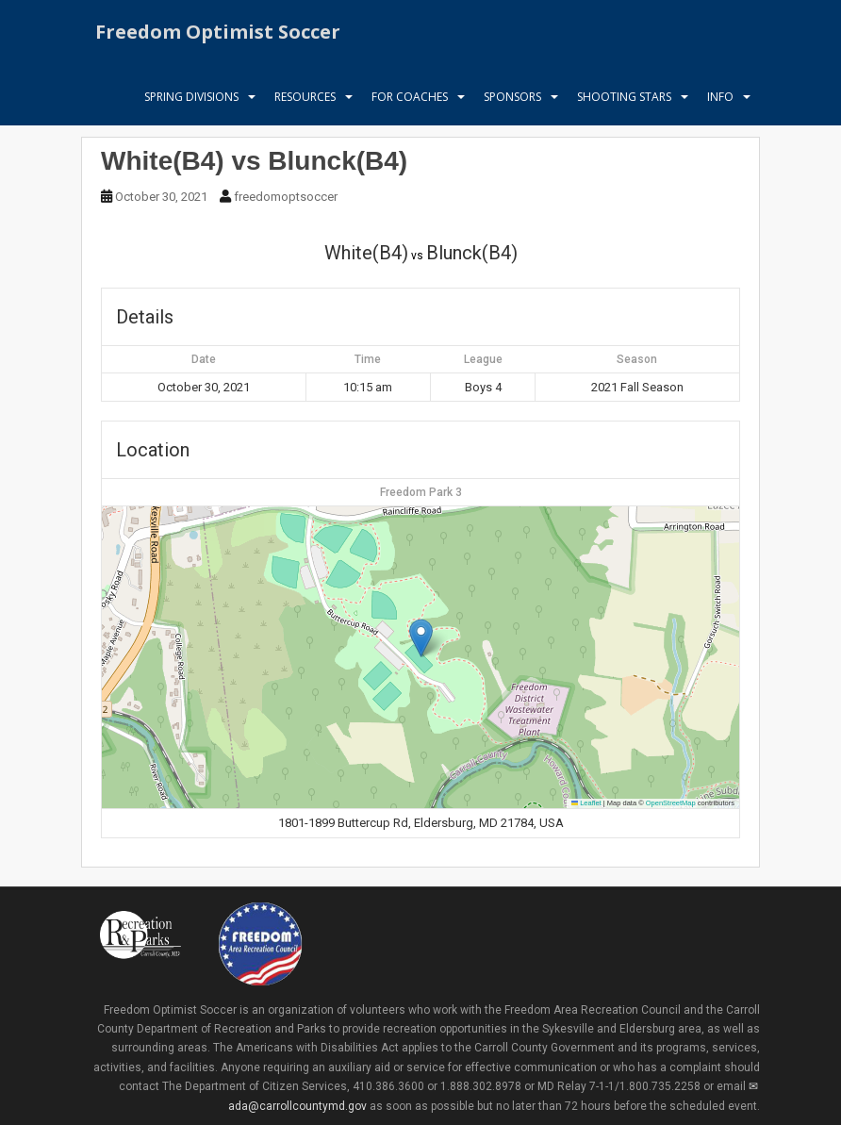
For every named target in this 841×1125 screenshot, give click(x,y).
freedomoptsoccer (286, 197)
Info (720, 99)
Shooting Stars (624, 99)
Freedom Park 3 (421, 492)
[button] (421, 638)
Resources (305, 99)
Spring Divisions (191, 99)
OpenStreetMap (671, 803)
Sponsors (512, 99)
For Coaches (409, 99)
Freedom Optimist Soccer (217, 32)
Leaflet (586, 803)
